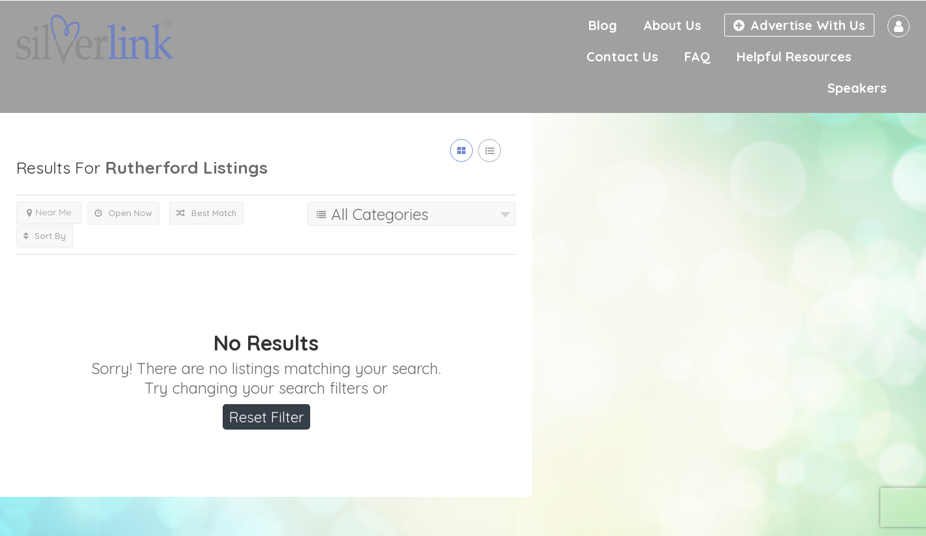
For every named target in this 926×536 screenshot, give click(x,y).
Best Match (206, 213)
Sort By (45, 235)
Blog (602, 25)
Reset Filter (266, 417)
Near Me (49, 212)
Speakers (857, 88)
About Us (672, 25)
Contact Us (622, 56)
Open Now (123, 213)
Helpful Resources (794, 56)
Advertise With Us (799, 25)
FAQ (697, 56)
